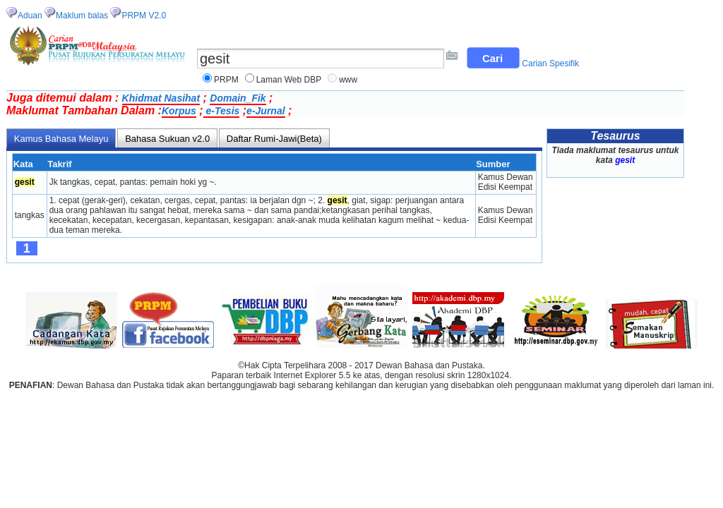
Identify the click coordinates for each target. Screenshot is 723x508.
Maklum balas (82, 15)
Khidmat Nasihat (161, 98)
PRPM (226, 80)
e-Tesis (221, 110)
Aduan (30, 15)
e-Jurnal (265, 110)
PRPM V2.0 (143, 15)
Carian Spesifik (550, 63)
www (348, 80)
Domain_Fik (237, 98)
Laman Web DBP (289, 80)
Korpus (179, 110)
